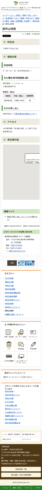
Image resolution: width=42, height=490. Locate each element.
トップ (4, 15)
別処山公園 (9, 285)
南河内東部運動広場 (12, 292)
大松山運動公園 (11, 405)
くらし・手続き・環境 (17, 15)
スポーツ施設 (19, 18)
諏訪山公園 (9, 282)
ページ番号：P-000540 (31, 34)
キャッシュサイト (13, 9)
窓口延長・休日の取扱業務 (21, 475)
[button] (34, 166)
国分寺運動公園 (11, 419)
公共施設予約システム (13, 412)
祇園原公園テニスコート (14, 314)
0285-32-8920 (16, 245)
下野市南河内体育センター (25, 113)
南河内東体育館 (11, 296)
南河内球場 (9, 303)
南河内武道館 (10, 289)
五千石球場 (9, 278)
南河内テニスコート (12, 307)
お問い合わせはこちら (17, 251)
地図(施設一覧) (21, 469)
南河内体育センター (12, 300)
